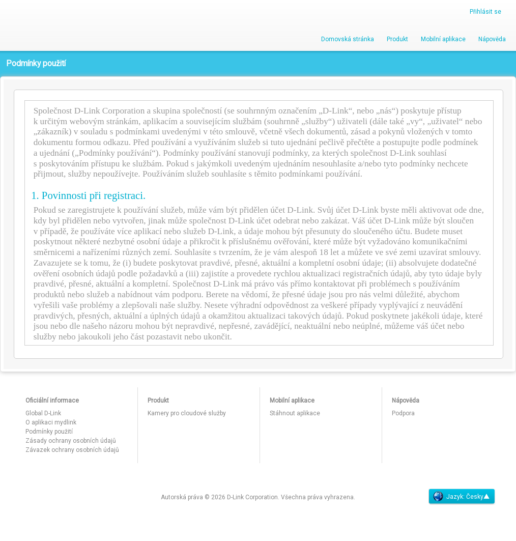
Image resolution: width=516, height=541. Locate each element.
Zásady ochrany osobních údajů (70, 440)
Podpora (403, 413)
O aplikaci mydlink (50, 422)
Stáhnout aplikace (295, 413)
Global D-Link (43, 413)
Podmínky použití (49, 431)
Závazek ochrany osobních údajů (72, 449)
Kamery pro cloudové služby (187, 413)
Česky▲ (478, 496)
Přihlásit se (485, 11)
